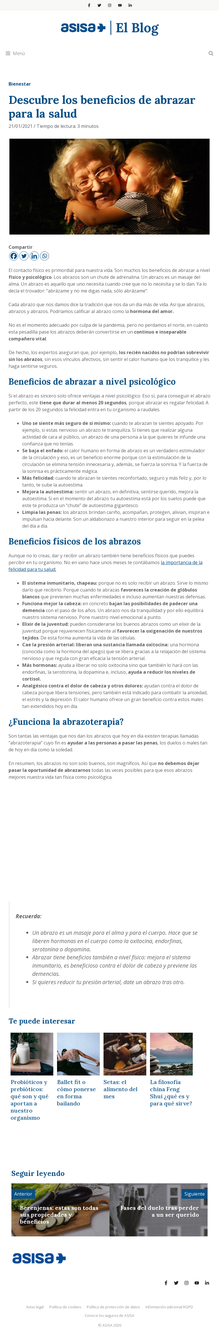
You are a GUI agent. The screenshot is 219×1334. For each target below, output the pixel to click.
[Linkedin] (34, 256)
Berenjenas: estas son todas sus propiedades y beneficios (59, 1214)
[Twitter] (24, 256)
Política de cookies (65, 1306)
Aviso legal (35, 1306)
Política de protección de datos (113, 1306)
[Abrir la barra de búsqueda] (211, 53)
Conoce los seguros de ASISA (109, 1315)
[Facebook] (13, 256)
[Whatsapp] (44, 256)
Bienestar (20, 84)
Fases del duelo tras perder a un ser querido (160, 1211)
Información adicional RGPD (169, 1306)
